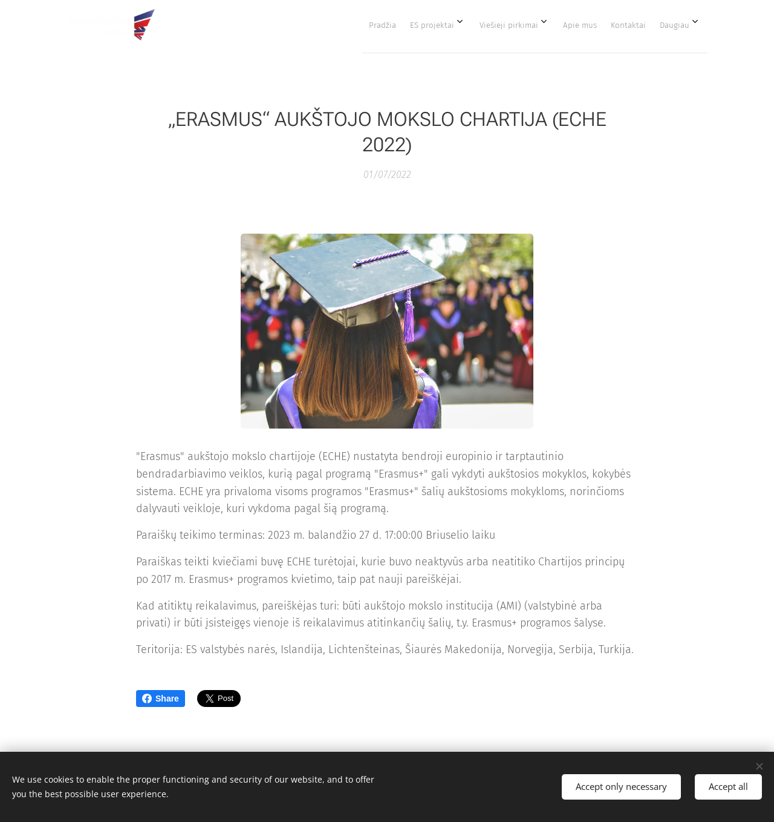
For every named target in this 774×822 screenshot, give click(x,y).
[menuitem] (562, 25)
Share (160, 698)
